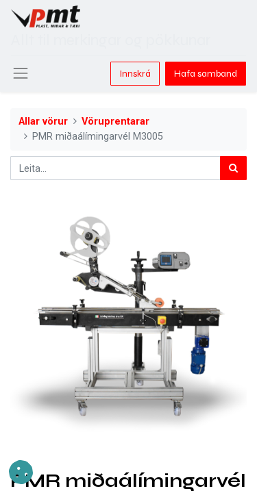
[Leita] (233, 168)
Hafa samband (205, 73)
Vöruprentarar (115, 121)
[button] (21, 472)
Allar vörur (43, 121)
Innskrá (135, 73)
